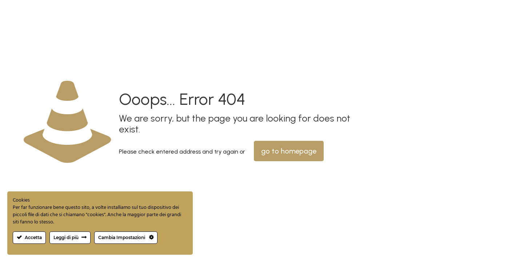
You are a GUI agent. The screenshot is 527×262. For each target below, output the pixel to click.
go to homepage (288, 151)
